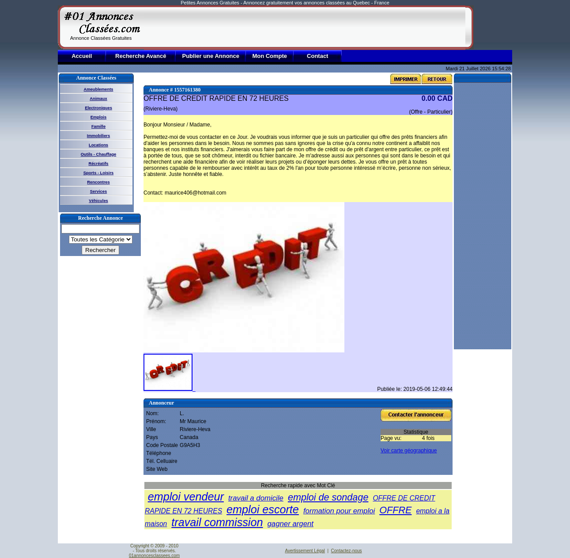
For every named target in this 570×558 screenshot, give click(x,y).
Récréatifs (98, 163)
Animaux (98, 98)
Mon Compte (269, 56)
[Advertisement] (304, 27)
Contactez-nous (346, 550)
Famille (98, 126)
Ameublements (98, 89)
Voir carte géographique (409, 450)
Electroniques (98, 108)
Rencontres (98, 182)
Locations (98, 145)
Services (98, 191)
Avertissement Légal (305, 550)
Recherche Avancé (140, 56)
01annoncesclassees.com (154, 555)
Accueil (82, 56)
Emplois (98, 117)
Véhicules (98, 201)
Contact (317, 56)
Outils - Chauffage (98, 154)
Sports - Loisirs (98, 173)
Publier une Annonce (210, 56)
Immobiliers (98, 136)
